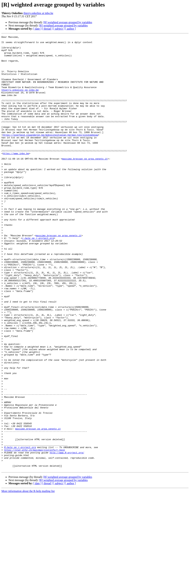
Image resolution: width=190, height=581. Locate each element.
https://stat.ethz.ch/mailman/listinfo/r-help (34, 533)
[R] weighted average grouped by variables (67, 22)
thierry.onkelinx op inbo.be (20, 101)
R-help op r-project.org (20, 529)
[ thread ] (47, 28)
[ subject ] (59, 28)
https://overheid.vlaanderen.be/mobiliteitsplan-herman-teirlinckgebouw (50, 155)
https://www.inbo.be (16, 177)
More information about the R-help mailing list (28, 577)
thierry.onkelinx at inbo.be (38, 13)
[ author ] (70, 28)
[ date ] (37, 28)
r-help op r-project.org (38, 278)
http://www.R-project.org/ (67, 536)
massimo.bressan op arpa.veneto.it (84, 183)
